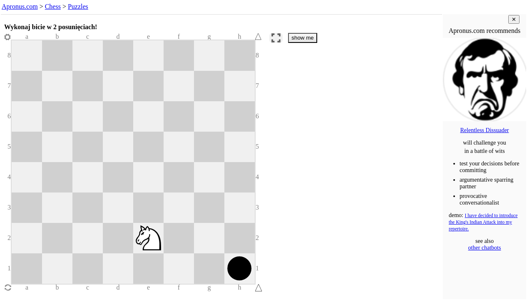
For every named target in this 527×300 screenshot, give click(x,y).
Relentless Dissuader (484, 130)
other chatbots (484, 248)
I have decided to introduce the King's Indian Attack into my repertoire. (483, 222)
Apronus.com (20, 6)
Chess (53, 6)
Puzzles (78, 6)
